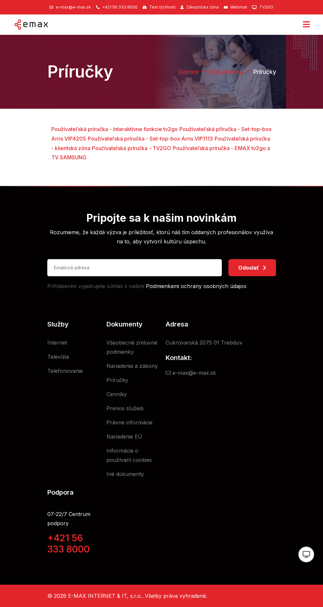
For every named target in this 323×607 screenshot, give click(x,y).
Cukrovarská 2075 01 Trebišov (204, 342)
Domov (189, 71)
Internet (57, 342)
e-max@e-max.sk (73, 7)
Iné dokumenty (125, 474)
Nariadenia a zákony (132, 366)
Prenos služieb (125, 408)
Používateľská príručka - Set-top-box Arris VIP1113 (150, 138)
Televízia (58, 356)
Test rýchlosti (162, 7)
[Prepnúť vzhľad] (306, 554)
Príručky (117, 380)
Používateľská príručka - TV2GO (132, 148)
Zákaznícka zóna (202, 7)
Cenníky (116, 394)
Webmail (238, 7)
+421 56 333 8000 (120, 7)
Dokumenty (226, 71)
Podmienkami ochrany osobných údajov (196, 286)
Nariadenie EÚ (124, 436)
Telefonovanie (65, 371)
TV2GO (266, 7)
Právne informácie (129, 422)
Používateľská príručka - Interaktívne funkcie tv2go (114, 129)
